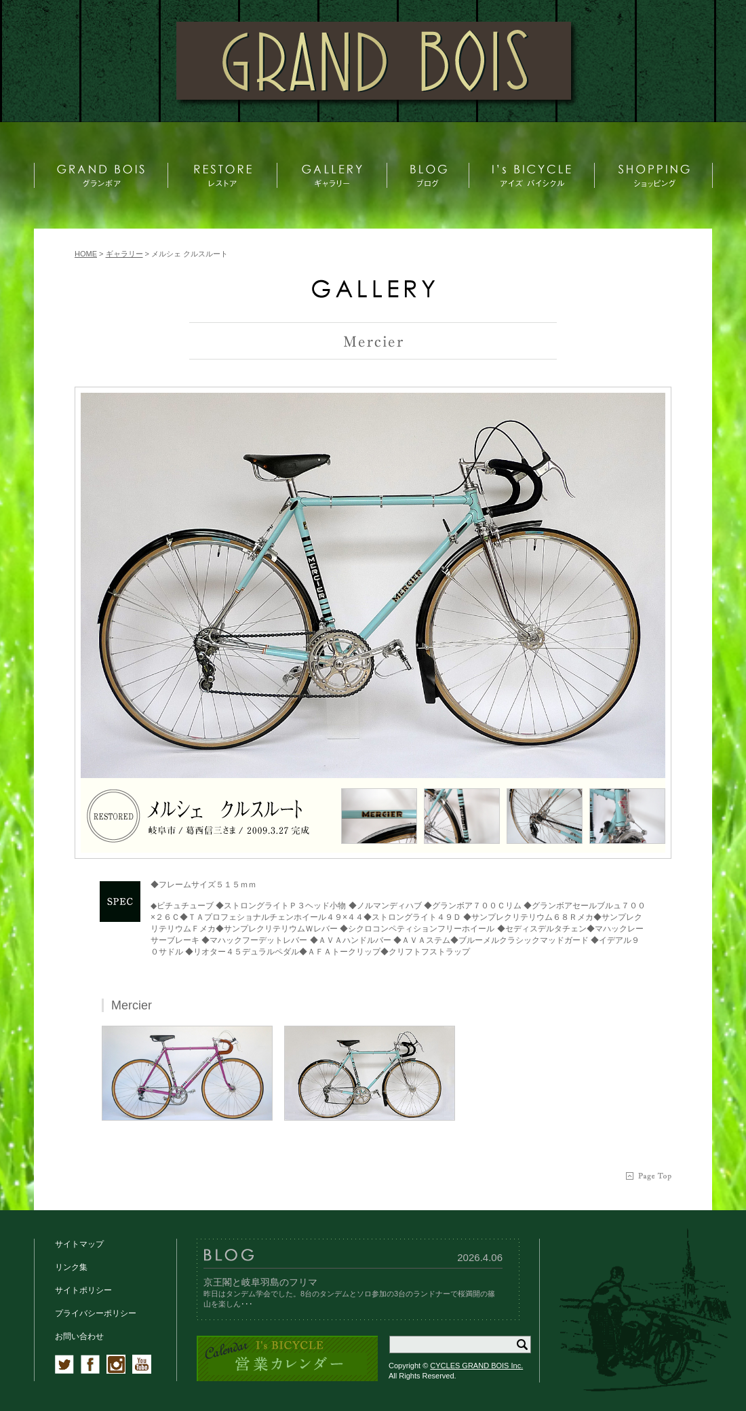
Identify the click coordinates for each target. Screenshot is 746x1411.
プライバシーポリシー (95, 1313)
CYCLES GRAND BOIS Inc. (476, 1365)
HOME (86, 254)
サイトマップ (79, 1244)
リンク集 (71, 1267)
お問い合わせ (79, 1336)
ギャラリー (124, 254)
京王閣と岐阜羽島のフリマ (260, 1282)
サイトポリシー (83, 1290)
